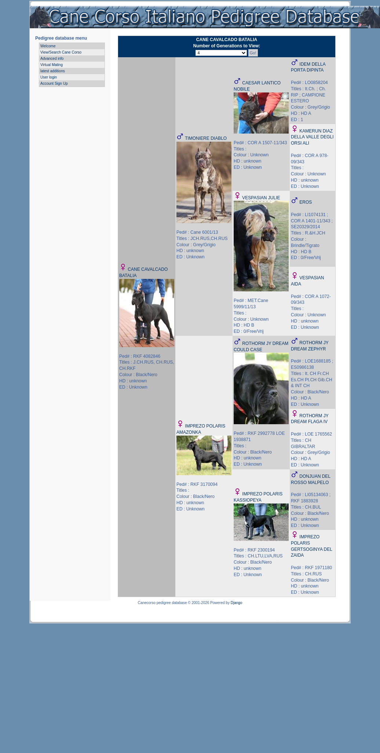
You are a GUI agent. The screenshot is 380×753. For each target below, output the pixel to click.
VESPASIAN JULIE (261, 197)
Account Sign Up (54, 83)
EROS (305, 202)
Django (236, 603)
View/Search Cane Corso (60, 52)
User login (48, 77)
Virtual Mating (51, 65)
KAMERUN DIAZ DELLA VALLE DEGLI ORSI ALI (312, 137)
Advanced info (51, 59)
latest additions (52, 71)
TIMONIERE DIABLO (206, 138)
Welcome (48, 46)
